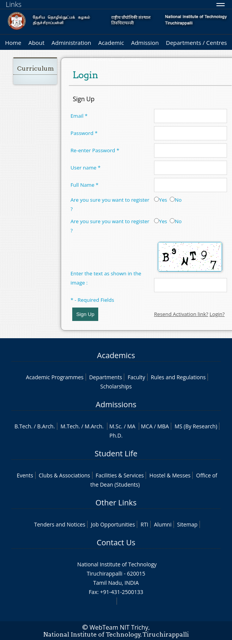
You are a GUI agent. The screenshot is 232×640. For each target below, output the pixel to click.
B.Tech (23, 426)
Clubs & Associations (64, 475)
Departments (105, 377)
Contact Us (116, 542)
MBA (163, 426)
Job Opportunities (113, 524)
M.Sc (115, 426)
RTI (144, 524)
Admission (145, 42)
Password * (83, 133)
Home (13, 42)
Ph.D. (116, 435)
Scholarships (115, 386)
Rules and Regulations (178, 377)
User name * (85, 167)
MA (131, 426)
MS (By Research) (196, 426)
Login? (217, 314)
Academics (116, 355)
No (176, 199)
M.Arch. (94, 426)
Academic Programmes (55, 377)
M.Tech (69, 426)
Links (13, 4)
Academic (111, 42)
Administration (71, 42)
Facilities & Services (120, 475)
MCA (147, 426)
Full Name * (84, 184)
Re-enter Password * (94, 150)
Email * (79, 115)
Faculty (136, 377)
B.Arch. (46, 426)
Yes (160, 199)
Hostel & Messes (170, 475)
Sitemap (187, 524)
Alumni (163, 524)
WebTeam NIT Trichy (118, 627)
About (36, 42)
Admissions (116, 404)
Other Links (116, 502)
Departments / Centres (196, 42)
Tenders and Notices (59, 524)
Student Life (116, 453)
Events (25, 475)
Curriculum (35, 68)
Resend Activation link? (181, 314)
